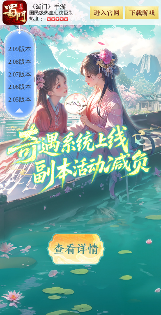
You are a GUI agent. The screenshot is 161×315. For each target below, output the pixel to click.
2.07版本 (19, 74)
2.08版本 (19, 61)
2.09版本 (19, 49)
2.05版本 (19, 99)
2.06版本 (19, 86)
